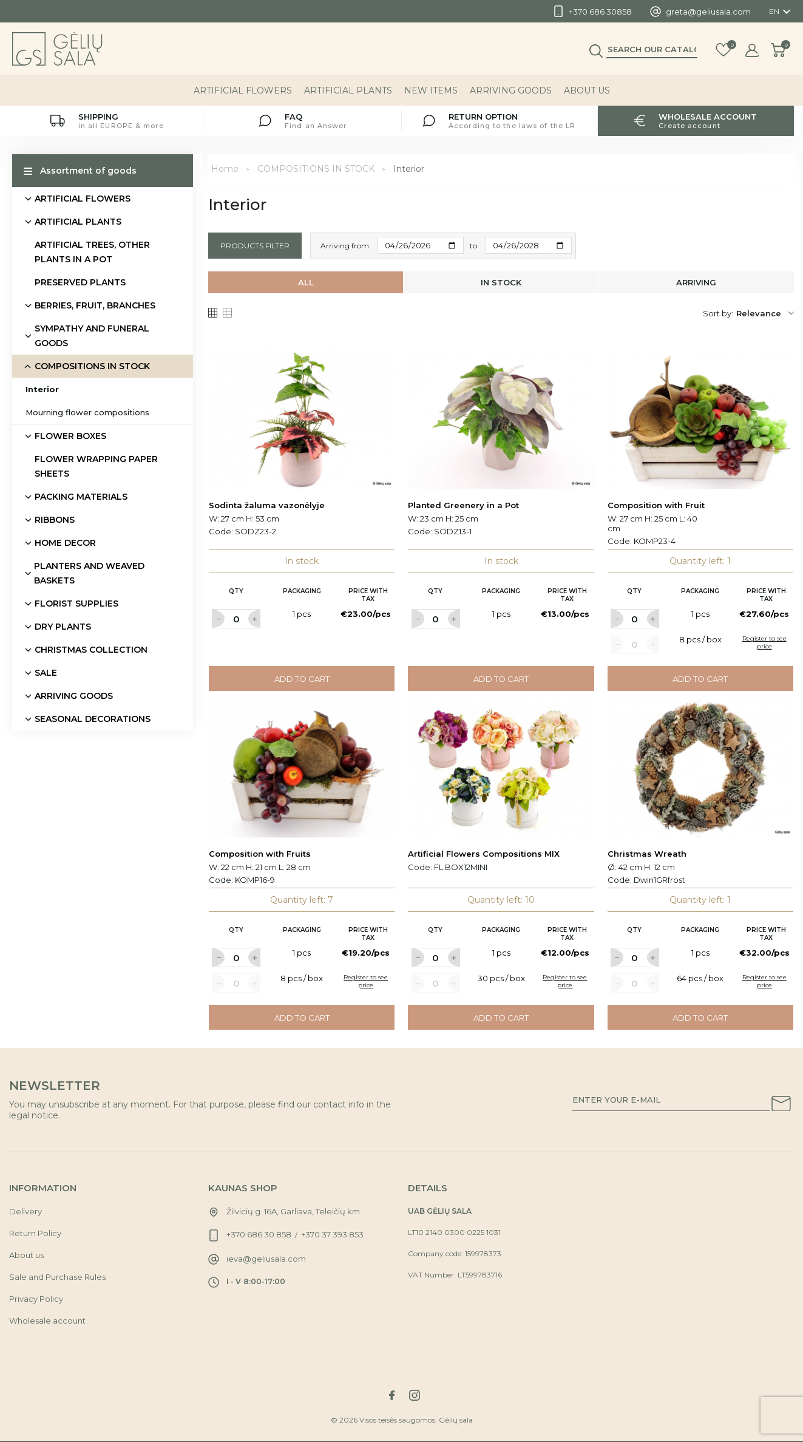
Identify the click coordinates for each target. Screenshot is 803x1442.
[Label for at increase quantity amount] (254, 618)
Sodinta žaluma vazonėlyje (267, 505)
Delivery (25, 1211)
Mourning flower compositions (87, 412)
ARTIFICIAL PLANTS (348, 90)
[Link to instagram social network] (414, 1395)
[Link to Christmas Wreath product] (701, 767)
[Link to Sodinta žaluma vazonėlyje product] (302, 419)
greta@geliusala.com (708, 11)
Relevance (765, 313)
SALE (46, 672)
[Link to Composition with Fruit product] (701, 419)
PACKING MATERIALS (81, 496)
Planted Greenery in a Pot (463, 505)
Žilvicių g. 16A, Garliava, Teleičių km (293, 1211)
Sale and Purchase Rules (57, 1277)
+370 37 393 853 (332, 1234)
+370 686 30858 (600, 11)
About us (587, 90)
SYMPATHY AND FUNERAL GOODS (92, 336)
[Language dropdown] (781, 11)
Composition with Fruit (656, 505)
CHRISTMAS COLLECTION (91, 649)
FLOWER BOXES (70, 435)
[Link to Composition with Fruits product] (302, 767)
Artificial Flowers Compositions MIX (484, 854)
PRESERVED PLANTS (80, 282)
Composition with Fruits (260, 854)
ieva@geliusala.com (266, 1258)
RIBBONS (55, 519)
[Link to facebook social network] (392, 1395)
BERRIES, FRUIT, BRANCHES (95, 305)
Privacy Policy (36, 1299)
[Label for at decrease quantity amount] (218, 618)
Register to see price (764, 642)
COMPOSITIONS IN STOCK (92, 366)
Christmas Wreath (647, 854)
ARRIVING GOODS (511, 90)
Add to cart (302, 679)
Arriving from (344, 245)
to (473, 245)
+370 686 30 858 (258, 1234)
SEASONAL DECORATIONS (93, 718)
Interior (42, 389)
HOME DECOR (65, 542)
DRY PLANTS (63, 626)
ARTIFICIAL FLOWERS (243, 90)
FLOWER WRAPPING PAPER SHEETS (96, 466)
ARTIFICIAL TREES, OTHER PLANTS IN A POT (92, 252)
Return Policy (35, 1233)
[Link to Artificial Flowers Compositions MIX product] (501, 767)
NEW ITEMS (431, 90)
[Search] (651, 49)
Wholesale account (47, 1320)
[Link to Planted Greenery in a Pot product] (501, 419)
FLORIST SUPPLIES (76, 603)
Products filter (255, 245)
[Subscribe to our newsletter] (781, 1105)
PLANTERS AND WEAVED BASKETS (89, 573)
